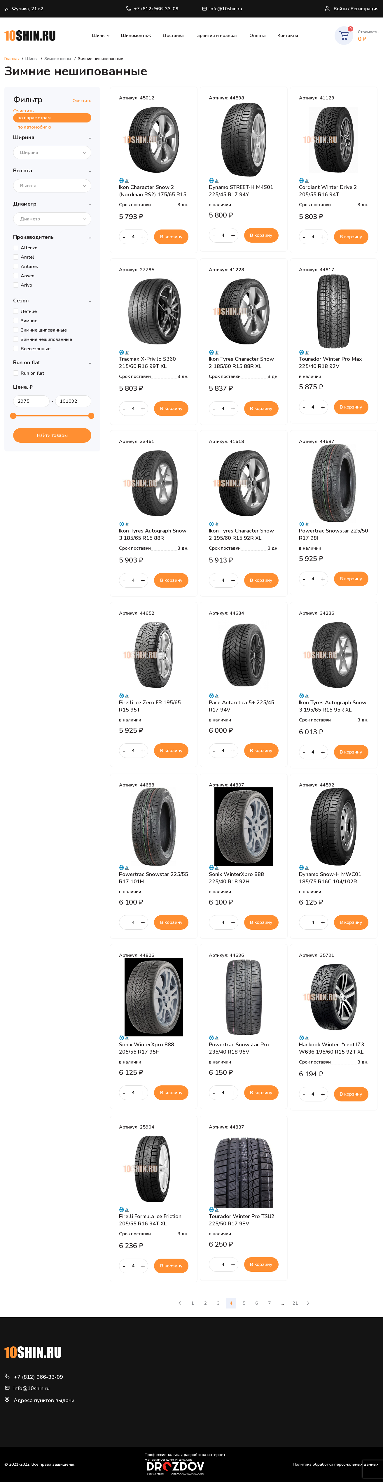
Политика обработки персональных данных (336, 1464)
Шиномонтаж (136, 35)
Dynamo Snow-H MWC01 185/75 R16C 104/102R (330, 878)
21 (295, 1303)
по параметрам (34, 118)
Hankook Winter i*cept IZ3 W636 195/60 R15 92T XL (331, 1048)
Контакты (287, 35)
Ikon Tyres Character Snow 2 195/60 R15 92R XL (241, 534)
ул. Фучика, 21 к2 (23, 9)
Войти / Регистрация (351, 9)
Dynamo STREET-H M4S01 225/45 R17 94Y (241, 191)
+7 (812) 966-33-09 (152, 8)
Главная (12, 59)
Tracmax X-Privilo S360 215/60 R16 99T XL (147, 362)
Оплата (257, 35)
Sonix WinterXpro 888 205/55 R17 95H (146, 1048)
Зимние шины (58, 59)
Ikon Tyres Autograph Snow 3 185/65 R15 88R (152, 534)
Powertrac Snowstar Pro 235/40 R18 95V (239, 1048)
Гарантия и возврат (216, 35)
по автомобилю (34, 127)
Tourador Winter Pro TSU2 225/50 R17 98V (241, 1220)
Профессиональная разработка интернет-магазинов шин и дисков (186, 1464)
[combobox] (52, 152)
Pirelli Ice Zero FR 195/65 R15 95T (150, 706)
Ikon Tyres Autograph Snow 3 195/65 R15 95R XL (332, 706)
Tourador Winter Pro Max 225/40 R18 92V (330, 362)
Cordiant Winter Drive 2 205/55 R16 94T (328, 191)
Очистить (82, 101)
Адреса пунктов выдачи (44, 1400)
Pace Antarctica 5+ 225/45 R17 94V (241, 706)
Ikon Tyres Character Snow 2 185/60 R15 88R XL (241, 362)
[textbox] (31, 152)
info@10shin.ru (222, 8)
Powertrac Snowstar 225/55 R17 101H (153, 878)
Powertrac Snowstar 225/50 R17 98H (333, 534)
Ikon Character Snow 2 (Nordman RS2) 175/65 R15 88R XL (152, 191)
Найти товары (52, 435)
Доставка (173, 35)
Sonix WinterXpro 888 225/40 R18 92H (236, 878)
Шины (99, 35)
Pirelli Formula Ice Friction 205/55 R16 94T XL (150, 1220)
